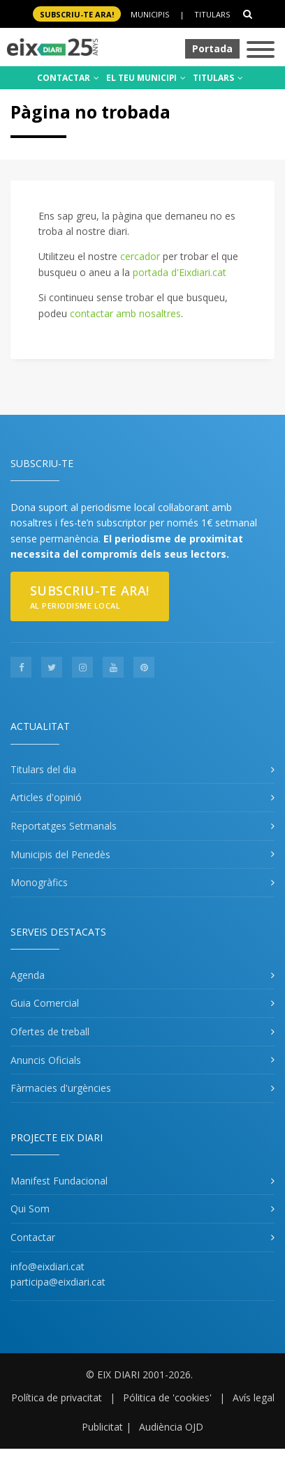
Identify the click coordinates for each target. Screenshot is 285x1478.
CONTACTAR (68, 78)
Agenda (27, 975)
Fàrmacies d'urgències (60, 1088)
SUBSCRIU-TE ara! (77, 14)
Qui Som (30, 1208)
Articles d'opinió (46, 797)
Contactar (32, 1237)
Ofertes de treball (49, 1031)
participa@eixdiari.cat (57, 1281)
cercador (140, 256)
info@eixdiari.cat (47, 1266)
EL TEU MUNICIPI (146, 78)
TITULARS (218, 78)
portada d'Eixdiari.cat (179, 272)
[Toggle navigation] (260, 50)
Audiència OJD (171, 1426)
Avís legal (254, 1397)
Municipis (150, 14)
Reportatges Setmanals (63, 825)
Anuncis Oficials (45, 1060)
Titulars (212, 14)
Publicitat (102, 1426)
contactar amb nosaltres (125, 313)
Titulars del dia (43, 769)
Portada (212, 48)
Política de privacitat (56, 1397)
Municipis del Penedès (60, 854)
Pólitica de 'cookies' (167, 1397)
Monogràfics (39, 882)
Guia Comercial (44, 1003)
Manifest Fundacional (59, 1180)
